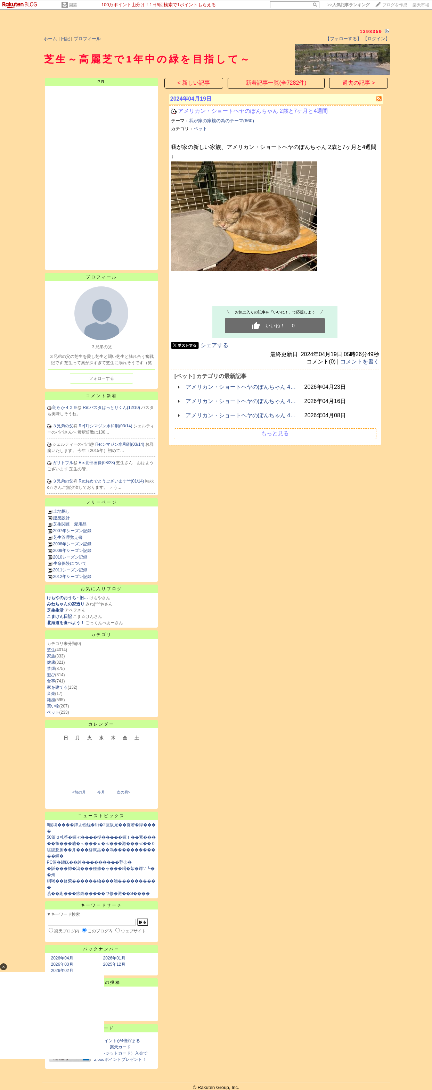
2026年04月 (62, 958)
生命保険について (70, 563)
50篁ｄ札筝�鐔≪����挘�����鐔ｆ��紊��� (101, 837)
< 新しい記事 (193, 83)
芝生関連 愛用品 (70, 524)
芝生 (51, 649)
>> (348, 4)
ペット (53, 712)
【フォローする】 (343, 38)
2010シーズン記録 (70, 557)
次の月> (123, 792)
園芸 (73, 4)
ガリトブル (62, 462)
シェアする (214, 345)
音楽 (51, 693)
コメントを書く (359, 361)
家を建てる (57, 687)
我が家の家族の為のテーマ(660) (221, 120)
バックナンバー (101, 949)
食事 (51, 681)
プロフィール (87, 38)
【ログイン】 (376, 38)
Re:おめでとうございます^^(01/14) (112, 481)
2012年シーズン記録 (72, 576)
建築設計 (61, 517)
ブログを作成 (394, 4)
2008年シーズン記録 (72, 544)
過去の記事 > (358, 83)
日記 (65, 38)
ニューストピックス (101, 815)
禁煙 (51, 668)
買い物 (53, 706)
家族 (51, 656)
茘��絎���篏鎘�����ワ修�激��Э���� (98, 893)
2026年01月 (114, 958)
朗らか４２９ (65, 407)
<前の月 (79, 792)
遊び (51, 674)
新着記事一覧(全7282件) (276, 83)
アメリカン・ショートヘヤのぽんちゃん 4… (241, 387)
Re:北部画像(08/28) (97, 462)
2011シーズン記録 (70, 570)
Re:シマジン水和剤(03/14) (120, 444)
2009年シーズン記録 (72, 550)
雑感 (51, 699)
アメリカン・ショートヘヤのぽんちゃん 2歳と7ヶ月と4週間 (253, 111)
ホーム (50, 38)
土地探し (61, 511)
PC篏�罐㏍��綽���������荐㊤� (89, 862)
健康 (51, 662)
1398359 (371, 31)
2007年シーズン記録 (72, 530)
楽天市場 (421, 4)
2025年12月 (114, 964)
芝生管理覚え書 (67, 537)
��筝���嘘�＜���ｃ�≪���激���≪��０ (101, 843)
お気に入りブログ (101, 588)
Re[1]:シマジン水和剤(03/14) (106, 426)
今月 (101, 792)
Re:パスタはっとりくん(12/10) (112, 407)
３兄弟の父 (62, 426)
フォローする (101, 378)
